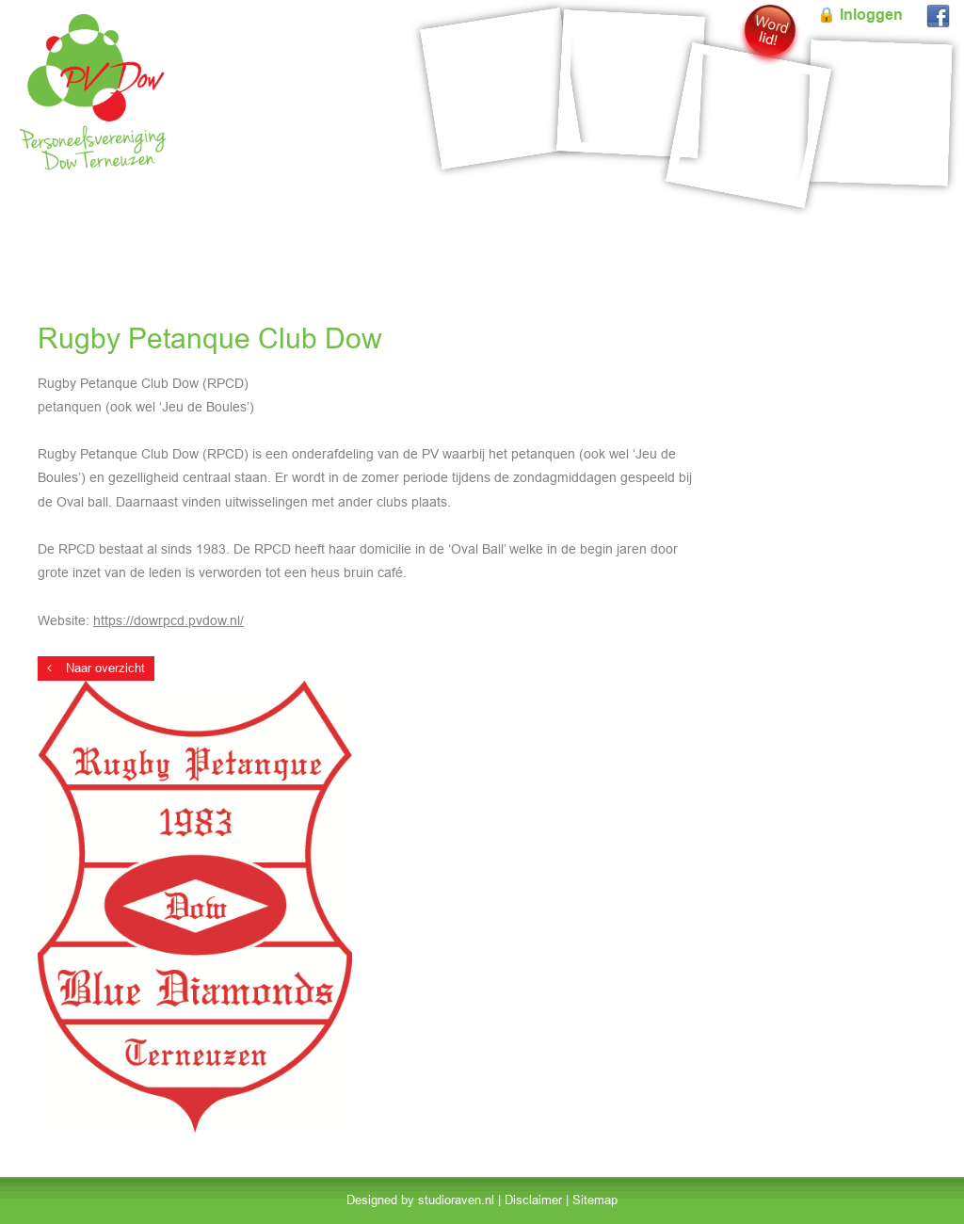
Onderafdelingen (499, 221)
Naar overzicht (96, 668)
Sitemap (595, 1200)
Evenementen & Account (162, 221)
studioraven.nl (456, 1200)
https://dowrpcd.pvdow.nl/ (168, 620)
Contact (916, 221)
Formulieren (831, 221)
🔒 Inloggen (860, 15)
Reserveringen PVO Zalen (344, 221)
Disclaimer (533, 1200)
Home (42, 221)
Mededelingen (727, 221)
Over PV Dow (617, 221)
